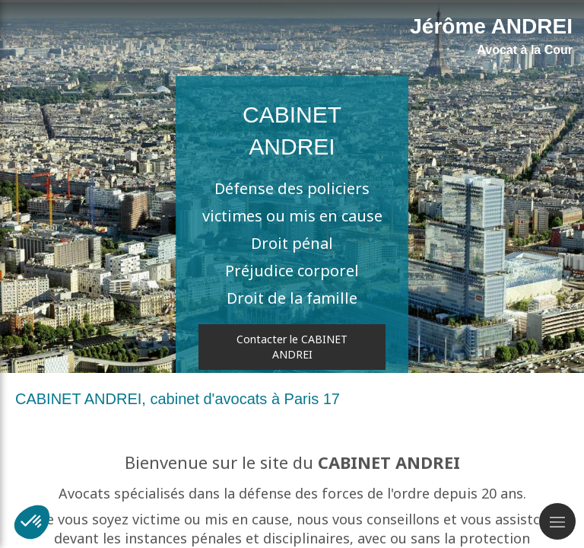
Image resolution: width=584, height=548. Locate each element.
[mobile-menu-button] (557, 521)
